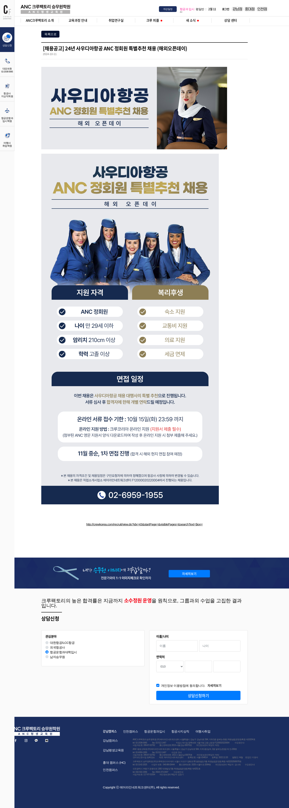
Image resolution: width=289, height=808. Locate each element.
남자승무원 (57, 657)
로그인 (225, 9)
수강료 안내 (176, 752)
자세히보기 (189, 573)
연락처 (160, 657)
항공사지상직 (180, 731)
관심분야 (51, 636)
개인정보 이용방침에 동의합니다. (191, 685)
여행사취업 (203, 731)
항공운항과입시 (154, 731)
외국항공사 (57, 647)
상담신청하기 (198, 695)
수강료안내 (239, 743)
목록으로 (50, 34)
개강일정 (168, 9)
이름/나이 (162, 636)
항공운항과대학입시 (63, 652)
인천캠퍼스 (130, 731)
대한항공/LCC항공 (62, 642)
